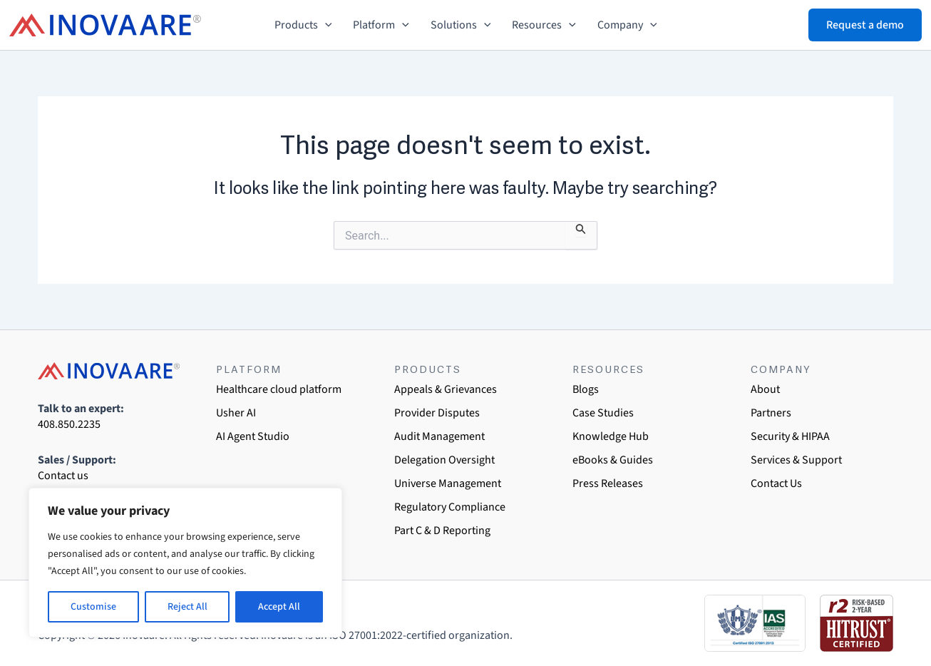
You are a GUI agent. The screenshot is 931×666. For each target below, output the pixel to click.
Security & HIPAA (790, 436)
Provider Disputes (437, 413)
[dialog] (904, 637)
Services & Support (796, 460)
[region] (185, 562)
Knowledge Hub (610, 436)
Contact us (63, 475)
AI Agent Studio (252, 436)
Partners (771, 413)
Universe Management (447, 483)
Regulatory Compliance (449, 507)
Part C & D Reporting (442, 530)
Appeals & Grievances (445, 389)
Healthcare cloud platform (278, 389)
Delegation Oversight (444, 460)
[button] (325, 25)
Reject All (187, 607)
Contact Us (776, 483)
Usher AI (236, 413)
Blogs (585, 389)
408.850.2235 (69, 424)
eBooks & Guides (612, 460)
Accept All (279, 607)
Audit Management (439, 436)
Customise (93, 607)
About (765, 389)
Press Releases (607, 483)
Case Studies (603, 413)
